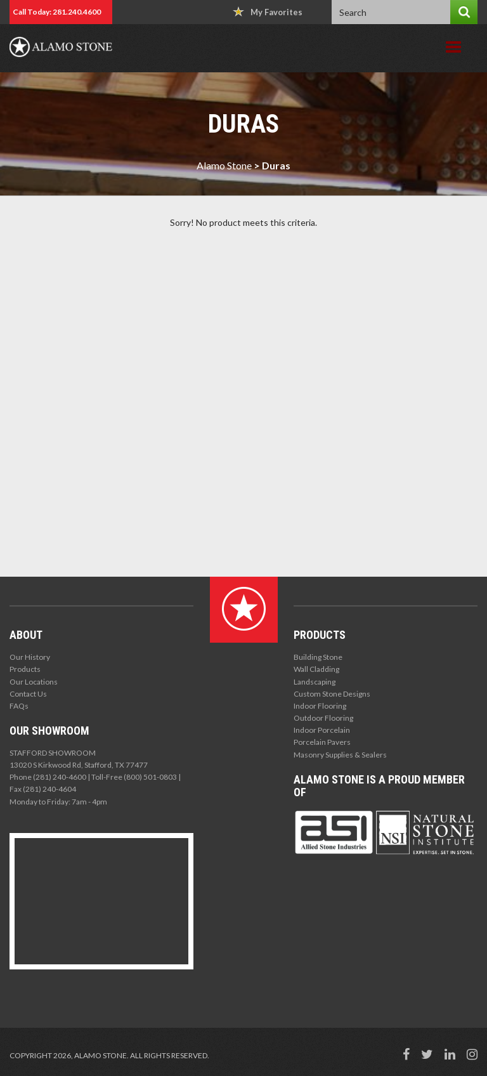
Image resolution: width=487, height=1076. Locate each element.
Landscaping (314, 681)
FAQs (19, 706)
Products (25, 669)
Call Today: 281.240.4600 (57, 11)
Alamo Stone (224, 165)
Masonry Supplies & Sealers (340, 754)
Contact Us (28, 694)
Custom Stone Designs (332, 694)
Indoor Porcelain (322, 730)
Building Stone (318, 657)
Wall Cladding (316, 669)
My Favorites (267, 11)
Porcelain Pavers (322, 742)
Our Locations (34, 681)
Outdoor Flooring (323, 718)
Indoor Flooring (320, 706)
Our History (30, 657)
